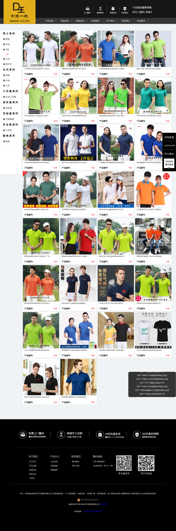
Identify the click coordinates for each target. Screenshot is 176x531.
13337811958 (169, 146)
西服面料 (54, 470)
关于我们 (110, 21)
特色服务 (141, 21)
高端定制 (64, 21)
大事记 (32, 478)
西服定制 (80, 21)
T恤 (7, 54)
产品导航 (49, 21)
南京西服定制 (96, 511)
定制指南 (54, 466)
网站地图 (103, 504)
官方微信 (169, 154)
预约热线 (97, 456)
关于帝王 (32, 462)
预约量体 (75, 462)
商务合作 (32, 474)
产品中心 (55, 456)
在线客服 (169, 137)
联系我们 (126, 21)
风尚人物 (75, 466)
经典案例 (95, 21)
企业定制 (54, 462)
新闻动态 (32, 470)
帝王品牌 (32, 466)
